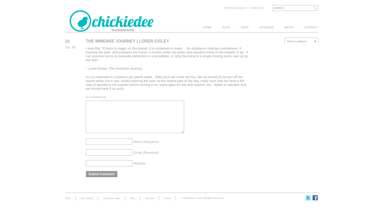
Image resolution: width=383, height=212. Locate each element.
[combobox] (301, 41)
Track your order (111, 204)
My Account (87, 204)
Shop (245, 27)
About (289, 27)
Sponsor (266, 27)
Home (207, 27)
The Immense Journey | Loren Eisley (127, 41)
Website (140, 170)
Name (146, 148)
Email (146, 159)
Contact (311, 27)
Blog (226, 27)
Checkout (257, 8)
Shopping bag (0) (235, 8)
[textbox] (301, 41)
